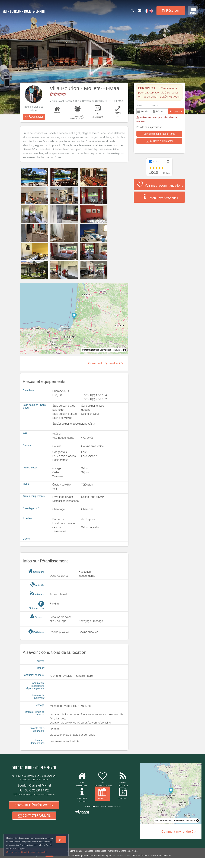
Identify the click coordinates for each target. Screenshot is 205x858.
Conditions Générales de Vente (122, 851)
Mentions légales (74, 851)
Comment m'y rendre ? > (105, 363)
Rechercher (176, 111)
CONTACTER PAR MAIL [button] (34, 815)
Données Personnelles (95, 851)
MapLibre (117, 350)
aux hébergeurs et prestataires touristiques (91, 855)
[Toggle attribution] (124, 350)
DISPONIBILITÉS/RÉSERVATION (34, 805)
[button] (34, 117)
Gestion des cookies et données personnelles (26, 852)
